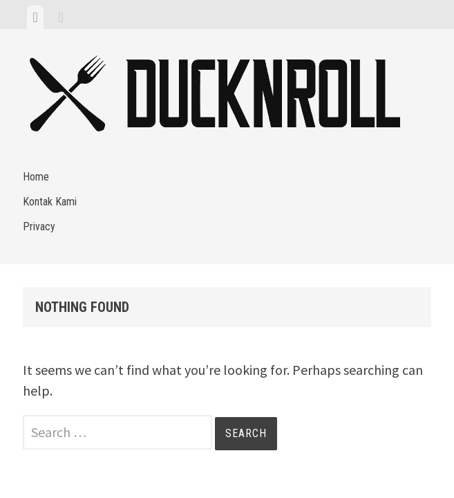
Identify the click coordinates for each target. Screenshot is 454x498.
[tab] (35, 17)
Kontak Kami (50, 201)
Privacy (39, 226)
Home (36, 176)
